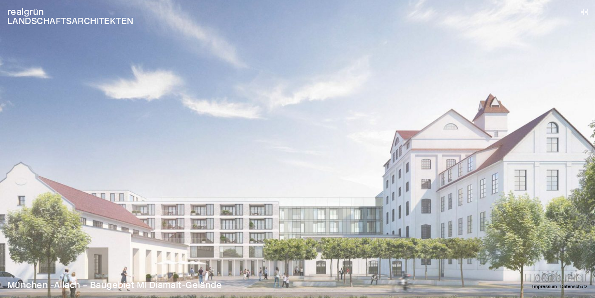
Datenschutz (574, 286)
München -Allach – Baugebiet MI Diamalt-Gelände (114, 285)
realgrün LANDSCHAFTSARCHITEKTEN (70, 16)
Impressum (544, 286)
